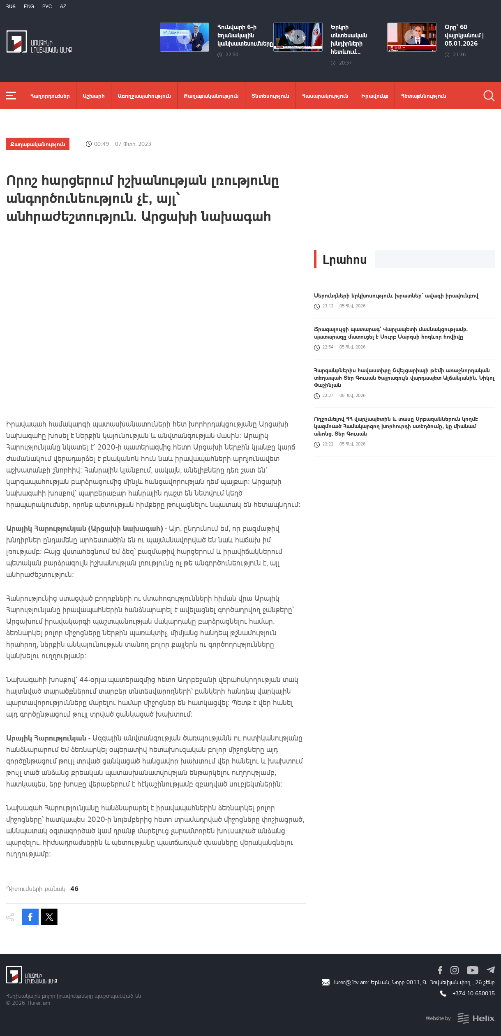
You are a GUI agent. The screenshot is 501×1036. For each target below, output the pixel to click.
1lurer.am (38, 1002)
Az (63, 6)
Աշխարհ (94, 95)
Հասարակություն (325, 95)
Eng (29, 6)
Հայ (11, 6)
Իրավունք (374, 95)
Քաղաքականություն (211, 95)
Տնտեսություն (270, 95)
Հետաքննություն (423, 95)
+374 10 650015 (474, 993)
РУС (47, 6)
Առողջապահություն (144, 95)
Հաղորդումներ (50, 95)
